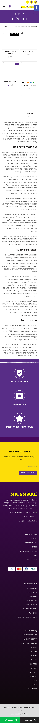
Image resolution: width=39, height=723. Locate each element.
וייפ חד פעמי (33, 672)
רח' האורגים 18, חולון (17, 512)
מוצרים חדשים (32, 592)
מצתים (35, 680)
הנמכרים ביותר (32, 596)
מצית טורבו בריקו (10, 82)
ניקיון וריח (34, 668)
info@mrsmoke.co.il (27, 521)
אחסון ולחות (33, 655)
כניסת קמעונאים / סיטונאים (27, 617)
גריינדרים (34, 651)
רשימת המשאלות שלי (30, 609)
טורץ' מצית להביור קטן (28, 85)
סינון (5, 27)
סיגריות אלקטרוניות (30, 639)
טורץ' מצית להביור (28, 51)
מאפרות (34, 685)
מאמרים (34, 547)
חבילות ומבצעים (31, 605)
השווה (22, 33)
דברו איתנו (30, 720)
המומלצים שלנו (32, 600)
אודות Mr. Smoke (31, 543)
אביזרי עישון (24, 27)
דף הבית (33, 27)
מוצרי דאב (33, 660)
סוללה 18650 (32, 689)
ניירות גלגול (33, 635)
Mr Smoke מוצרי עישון (20, 708)
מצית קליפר (29, 113)
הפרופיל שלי (33, 613)
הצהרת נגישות (32, 559)
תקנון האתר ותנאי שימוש (28, 551)
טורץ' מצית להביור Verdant (10, 53)
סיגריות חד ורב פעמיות (29, 643)
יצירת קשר (33, 555)
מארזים (25, 635)
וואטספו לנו (11, 720)
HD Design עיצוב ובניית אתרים (19, 714)
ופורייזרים (34, 647)
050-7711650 (29, 517)
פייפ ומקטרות (32, 676)
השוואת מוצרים (32, 588)
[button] (36, 8)
